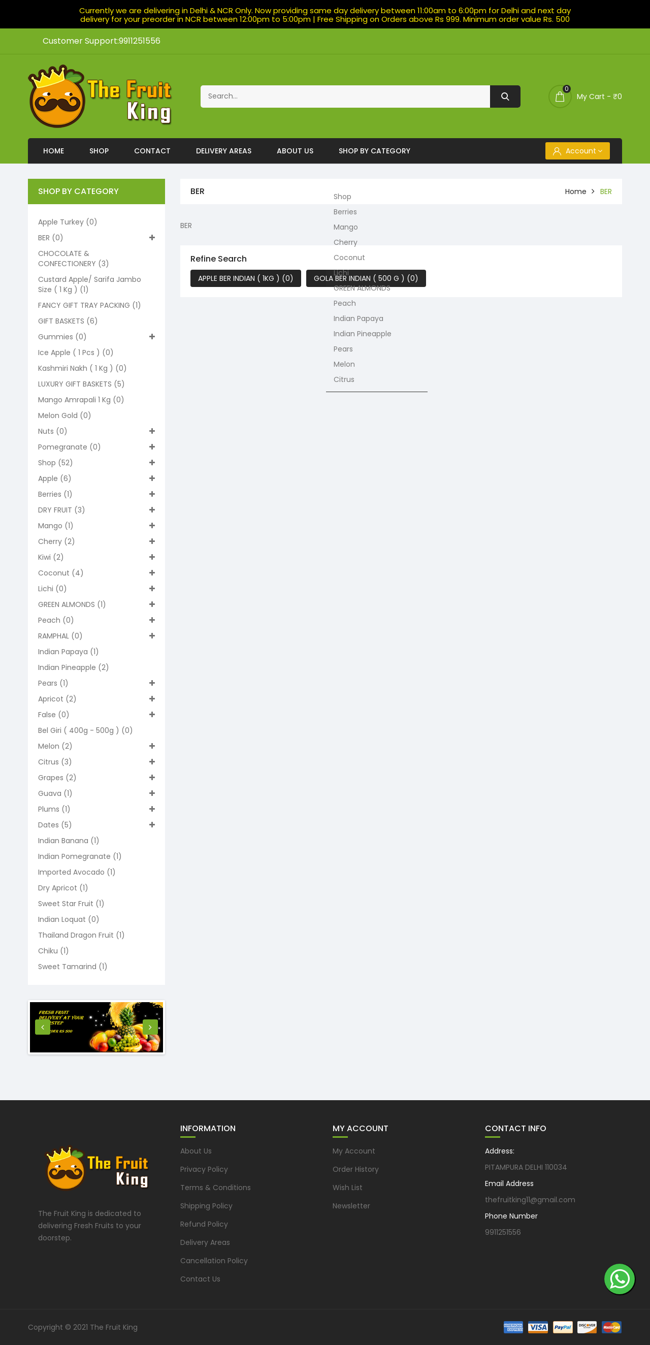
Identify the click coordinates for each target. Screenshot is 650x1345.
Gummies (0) (96, 337)
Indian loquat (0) (69, 919)
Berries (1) (96, 494)
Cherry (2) (96, 541)
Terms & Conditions (215, 1187)
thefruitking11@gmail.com (530, 1200)
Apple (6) (96, 478)
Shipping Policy (206, 1206)
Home (53, 151)
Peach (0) (96, 620)
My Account (354, 1151)
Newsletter (351, 1206)
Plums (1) (96, 809)
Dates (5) (96, 825)
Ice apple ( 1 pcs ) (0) (76, 352)
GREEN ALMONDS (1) (96, 604)
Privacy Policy (204, 1169)
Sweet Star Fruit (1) (71, 904)
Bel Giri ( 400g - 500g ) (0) (85, 730)
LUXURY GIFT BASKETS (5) (81, 384)
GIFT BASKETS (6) (68, 321)
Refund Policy (204, 1224)
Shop (99, 151)
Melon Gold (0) (64, 415)
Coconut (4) (96, 573)
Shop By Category (374, 151)
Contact (152, 151)
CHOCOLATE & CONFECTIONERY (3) (73, 258)
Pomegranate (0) (96, 447)
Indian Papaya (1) (68, 652)
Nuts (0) (96, 431)
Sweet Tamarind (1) (73, 967)
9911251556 (503, 1232)
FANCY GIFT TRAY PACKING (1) (89, 305)
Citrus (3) (96, 762)
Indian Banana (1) (69, 841)
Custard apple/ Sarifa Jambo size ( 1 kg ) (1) (89, 284)
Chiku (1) (53, 951)
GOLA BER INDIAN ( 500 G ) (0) (366, 278)
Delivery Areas (223, 151)
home (576, 191)
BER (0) (96, 238)
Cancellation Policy (214, 1261)
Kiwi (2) (96, 557)
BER (606, 191)
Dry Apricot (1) (63, 888)
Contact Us (200, 1279)
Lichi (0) (96, 589)
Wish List (348, 1187)
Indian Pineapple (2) (73, 667)
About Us (295, 151)
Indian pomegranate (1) (80, 856)
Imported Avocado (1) (77, 872)
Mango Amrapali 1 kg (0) (81, 400)
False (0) (96, 715)
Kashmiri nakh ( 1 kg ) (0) (82, 368)
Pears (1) (96, 683)
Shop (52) (96, 463)
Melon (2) (96, 746)
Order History (356, 1169)
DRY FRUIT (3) (96, 510)
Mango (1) (96, 526)
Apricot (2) (96, 699)
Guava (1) (96, 793)
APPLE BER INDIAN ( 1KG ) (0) (246, 278)
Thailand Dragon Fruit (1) (81, 935)
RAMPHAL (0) (96, 636)
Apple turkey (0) (68, 222)
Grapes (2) (96, 778)
